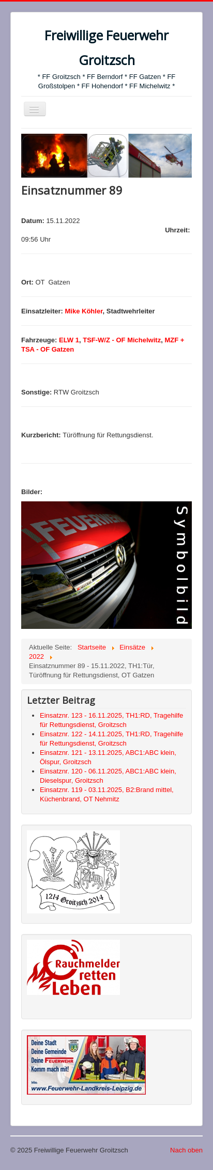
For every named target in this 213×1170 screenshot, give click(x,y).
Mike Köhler (84, 311)
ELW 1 (69, 340)
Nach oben (186, 1150)
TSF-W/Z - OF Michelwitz (122, 340)
